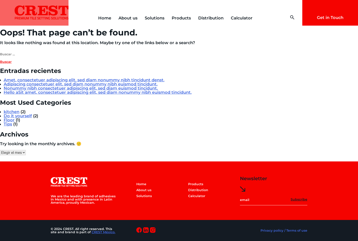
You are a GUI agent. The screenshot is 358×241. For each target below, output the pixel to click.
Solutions (154, 18)
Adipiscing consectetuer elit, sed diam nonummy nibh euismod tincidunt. (81, 84)
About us (127, 18)
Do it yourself (18, 115)
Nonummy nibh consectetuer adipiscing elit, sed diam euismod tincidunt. (81, 88)
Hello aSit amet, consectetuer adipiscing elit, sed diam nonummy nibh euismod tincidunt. (98, 92)
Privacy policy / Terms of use (284, 230)
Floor (9, 120)
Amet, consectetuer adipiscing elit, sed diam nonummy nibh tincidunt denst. (84, 80)
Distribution (211, 18)
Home (104, 18)
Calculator (242, 18)
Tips (8, 124)
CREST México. (103, 232)
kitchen (11, 111)
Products (181, 18)
